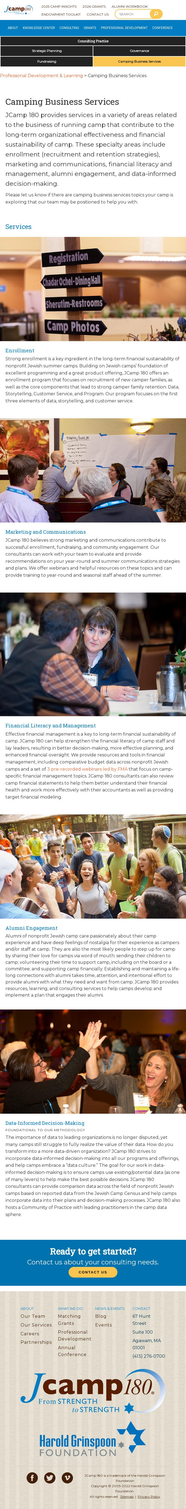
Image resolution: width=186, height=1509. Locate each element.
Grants (75, 26)
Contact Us (98, 14)
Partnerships (36, 1338)
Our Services (36, 1321)
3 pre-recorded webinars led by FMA (87, 765)
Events (103, 1321)
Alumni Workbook (130, 6)
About (11, 26)
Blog (101, 1312)
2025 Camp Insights (59, 6)
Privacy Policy (149, 1493)
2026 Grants (94, 6)
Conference (134, 26)
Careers (30, 1330)
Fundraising (46, 58)
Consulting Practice (93, 37)
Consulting (57, 26)
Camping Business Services (139, 58)
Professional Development (103, 26)
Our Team (33, 1312)
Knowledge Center (32, 26)
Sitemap (127, 1493)
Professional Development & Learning (41, 72)
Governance (139, 47)
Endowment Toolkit (61, 14)
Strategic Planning (47, 47)
